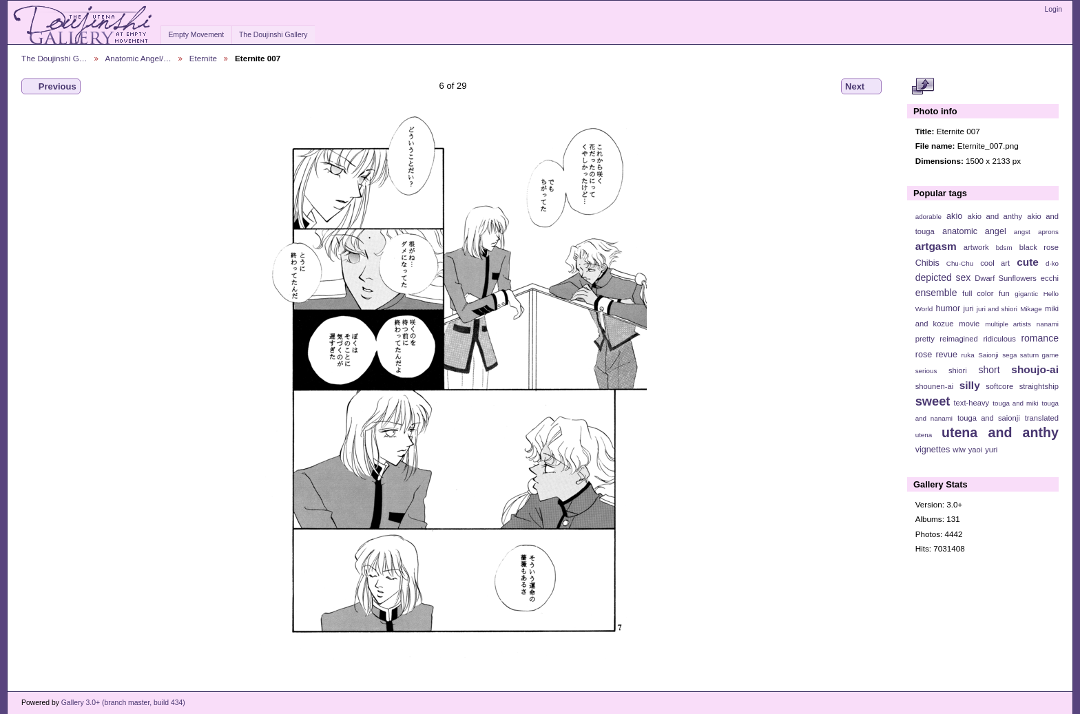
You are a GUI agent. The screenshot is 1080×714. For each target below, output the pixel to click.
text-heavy (971, 403)
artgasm (936, 246)
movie (969, 323)
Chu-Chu (959, 263)
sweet (933, 401)
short (988, 369)
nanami (1048, 324)
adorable (928, 216)
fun (1004, 293)
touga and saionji (988, 418)
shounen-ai (934, 386)
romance (1040, 338)
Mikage (1031, 309)
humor (947, 308)
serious (926, 371)
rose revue (936, 354)
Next (861, 86)
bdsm (1004, 247)
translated (1042, 418)
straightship (1039, 386)
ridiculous (999, 339)
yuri (991, 449)
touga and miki (1015, 403)
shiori (957, 370)
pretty (925, 339)
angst (1022, 231)
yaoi (975, 449)
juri (969, 308)
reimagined (958, 339)
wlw (959, 449)
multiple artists (1008, 324)
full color (977, 293)
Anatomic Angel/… (138, 58)
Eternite (203, 58)
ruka (968, 355)
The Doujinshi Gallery (273, 35)
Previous (50, 86)
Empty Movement (196, 35)
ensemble (936, 292)
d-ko (1052, 263)
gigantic (1026, 293)
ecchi (1050, 278)
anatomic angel (974, 231)
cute (1028, 262)
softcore (999, 386)
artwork (976, 247)
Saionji (988, 355)
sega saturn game (1030, 355)
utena (924, 435)
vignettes (933, 449)
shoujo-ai (1035, 369)
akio (954, 216)
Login (1053, 9)
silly (969, 385)
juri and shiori (997, 309)
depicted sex (943, 277)
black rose (1039, 247)
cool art (995, 263)
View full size (922, 86)
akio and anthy (994, 216)
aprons (1048, 231)
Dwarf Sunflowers (1006, 278)
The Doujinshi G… (54, 58)
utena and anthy (1000, 432)
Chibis (927, 263)
